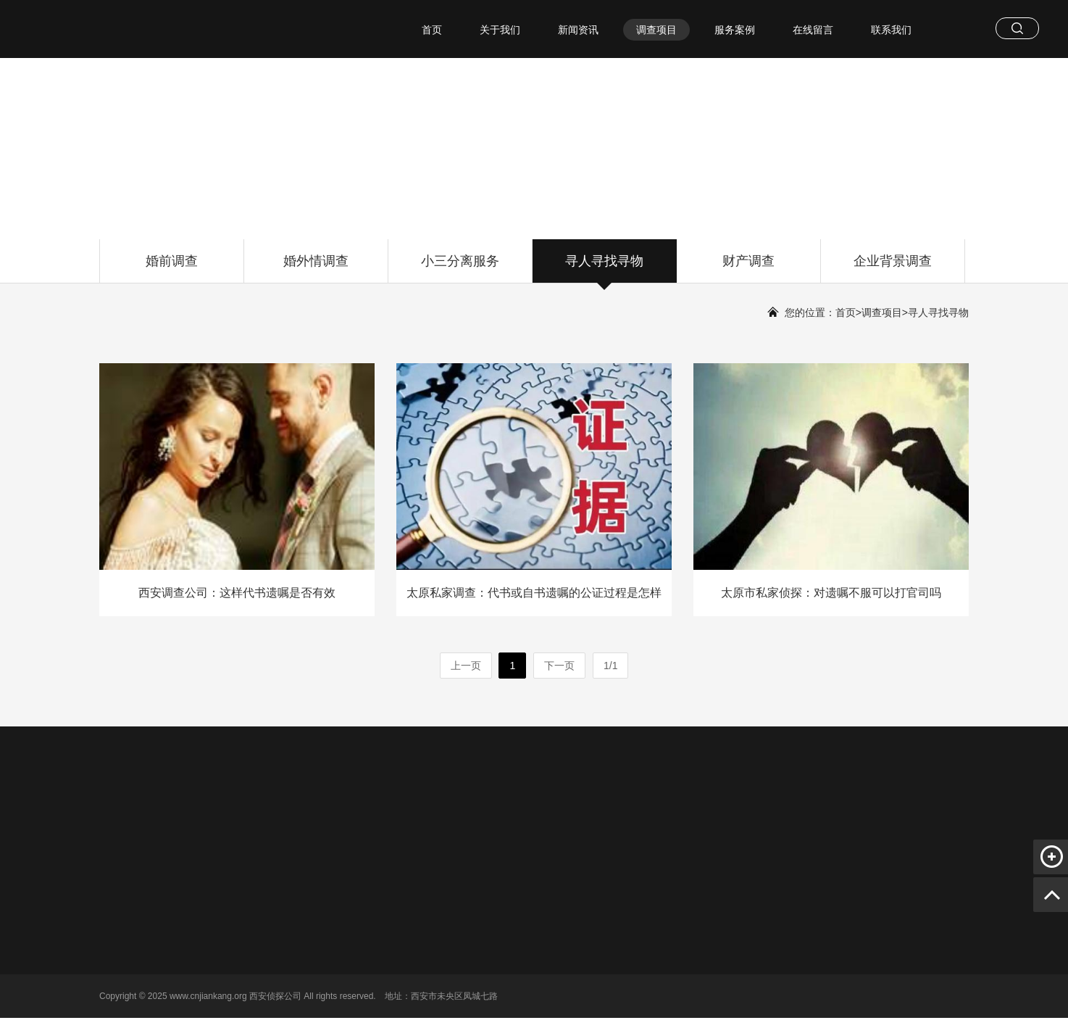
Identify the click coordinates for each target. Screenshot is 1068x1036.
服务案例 (734, 30)
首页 (432, 30)
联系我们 (891, 30)
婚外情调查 (316, 268)
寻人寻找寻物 (604, 268)
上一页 (466, 665)
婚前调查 (172, 268)
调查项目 (656, 30)
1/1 (610, 665)
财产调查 (748, 268)
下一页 (559, 665)
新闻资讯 (578, 30)
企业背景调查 (893, 268)
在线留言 (813, 30)
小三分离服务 (460, 268)
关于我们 (500, 30)
